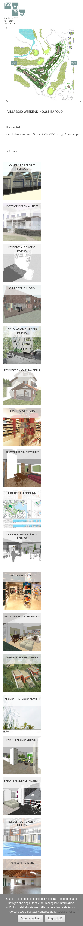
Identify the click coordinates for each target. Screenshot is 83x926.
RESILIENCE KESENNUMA (22, 493)
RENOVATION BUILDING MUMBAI (22, 331)
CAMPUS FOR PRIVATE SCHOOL (22, 167)
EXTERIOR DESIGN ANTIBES (22, 206)
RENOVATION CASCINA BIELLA (22, 370)
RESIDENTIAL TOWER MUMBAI (22, 698)
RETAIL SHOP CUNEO (22, 411)
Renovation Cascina (22, 862)
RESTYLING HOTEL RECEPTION (22, 616)
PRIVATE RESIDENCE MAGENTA (22, 780)
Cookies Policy (66, 911)
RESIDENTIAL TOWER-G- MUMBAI (22, 249)
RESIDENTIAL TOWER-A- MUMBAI (22, 823)
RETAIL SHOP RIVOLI (22, 575)
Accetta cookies (30, 918)
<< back (11, 151)
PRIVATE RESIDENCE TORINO (22, 452)
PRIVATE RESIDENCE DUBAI (22, 739)
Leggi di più (55, 918)
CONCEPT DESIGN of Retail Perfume (22, 536)
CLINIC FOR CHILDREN (22, 288)
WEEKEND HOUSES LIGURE (22, 657)
